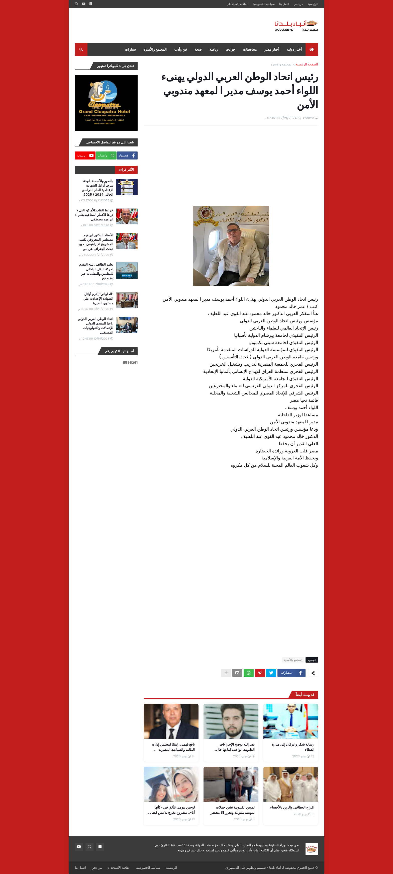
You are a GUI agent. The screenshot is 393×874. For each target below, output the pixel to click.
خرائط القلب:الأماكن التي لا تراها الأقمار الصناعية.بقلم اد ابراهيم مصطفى (94, 215)
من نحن (298, 4)
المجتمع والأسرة (281, 64)
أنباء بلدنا (275, 867)
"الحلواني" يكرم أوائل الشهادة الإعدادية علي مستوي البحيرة (98, 298)
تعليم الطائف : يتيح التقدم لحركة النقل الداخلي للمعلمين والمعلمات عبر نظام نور (96, 271)
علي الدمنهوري (235, 867)
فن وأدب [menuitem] (180, 49)
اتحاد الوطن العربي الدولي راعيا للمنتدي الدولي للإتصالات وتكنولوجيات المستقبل (95, 326)
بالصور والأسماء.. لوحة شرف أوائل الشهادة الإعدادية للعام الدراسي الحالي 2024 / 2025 (97, 188)
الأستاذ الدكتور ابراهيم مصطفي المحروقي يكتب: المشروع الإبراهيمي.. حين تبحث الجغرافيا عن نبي (95, 242)
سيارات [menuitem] (130, 49)
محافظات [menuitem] (250, 49)
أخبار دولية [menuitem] (294, 49)
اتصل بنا (284, 4)
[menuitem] (312, 49)
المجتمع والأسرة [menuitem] (155, 49)
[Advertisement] (166, 25)
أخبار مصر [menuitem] (271, 49)
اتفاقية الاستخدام (237, 4)
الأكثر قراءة (126, 169)
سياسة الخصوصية (264, 4)
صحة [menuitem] (198, 49)
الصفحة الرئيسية (307, 64)
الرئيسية (313, 4)
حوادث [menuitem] (230, 49)
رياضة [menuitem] (213, 49)
